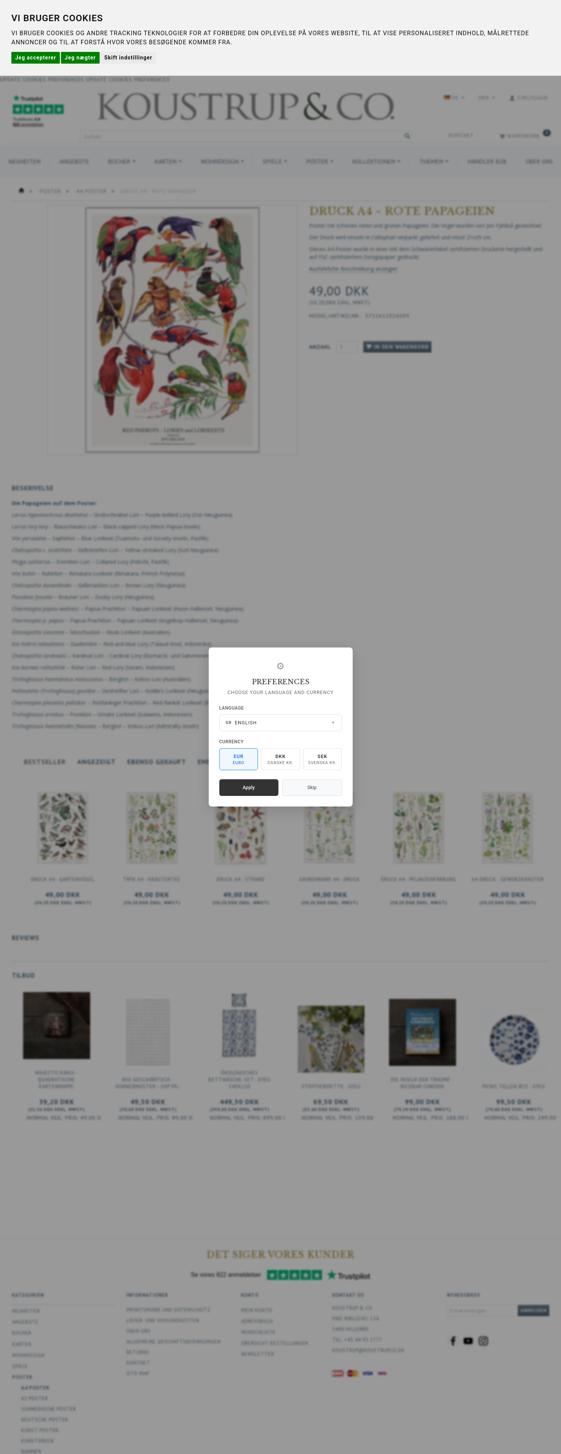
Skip (311, 787)
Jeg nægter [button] (80, 58)
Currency (231, 741)
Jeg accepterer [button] (35, 58)
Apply (249, 787)
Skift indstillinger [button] (128, 58)
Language (231, 708)
